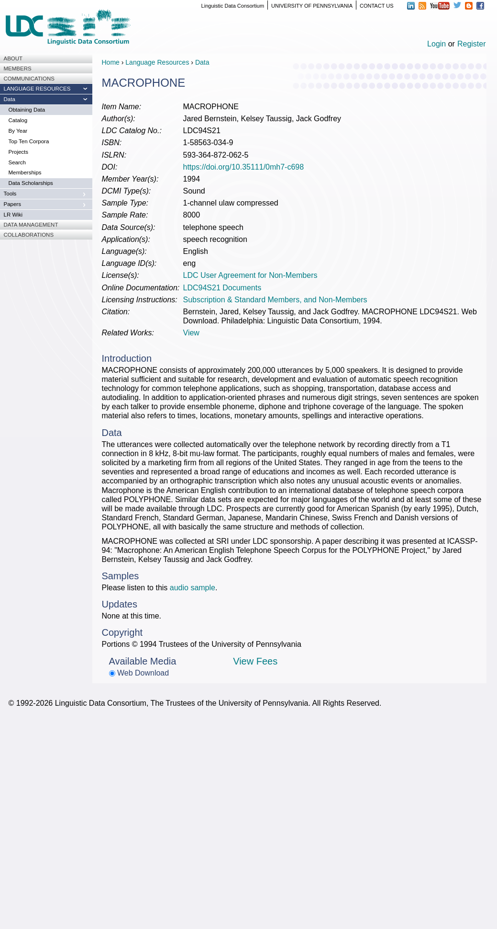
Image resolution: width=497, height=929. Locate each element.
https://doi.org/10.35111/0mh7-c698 (243, 167)
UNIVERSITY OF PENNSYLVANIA (312, 6)
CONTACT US (377, 6)
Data (202, 62)
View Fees (255, 661)
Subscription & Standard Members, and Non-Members (275, 300)
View (191, 333)
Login (436, 44)
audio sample (192, 588)
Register (471, 44)
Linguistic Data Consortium (232, 6)
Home (111, 62)
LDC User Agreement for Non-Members (250, 275)
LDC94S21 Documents (222, 288)
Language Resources (157, 62)
